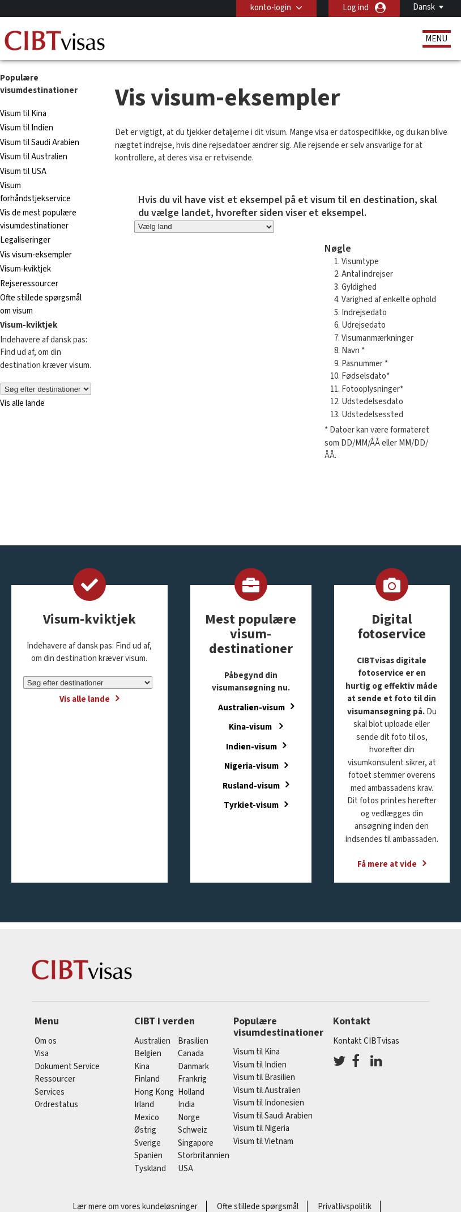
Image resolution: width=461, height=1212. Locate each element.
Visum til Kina (23, 114)
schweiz (192, 1130)
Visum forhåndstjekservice (35, 192)
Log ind (356, 8)
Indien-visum (251, 746)
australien (152, 1041)
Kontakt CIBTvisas (366, 1041)
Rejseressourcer (29, 284)
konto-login (270, 8)
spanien (148, 1156)
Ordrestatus (56, 1105)
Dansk (424, 7)
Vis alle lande (22, 403)
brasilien (193, 1041)
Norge (189, 1118)
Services (50, 1092)
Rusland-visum (251, 785)
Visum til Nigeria (261, 1128)
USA (185, 1169)
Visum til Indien (26, 128)
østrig (145, 1130)
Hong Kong (154, 1092)
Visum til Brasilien (264, 1077)
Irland (144, 1105)
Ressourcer (55, 1079)
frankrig (192, 1079)
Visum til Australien (33, 157)
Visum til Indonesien (268, 1103)
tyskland (150, 1169)
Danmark (193, 1067)
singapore (196, 1143)
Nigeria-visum (251, 766)
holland (191, 1092)
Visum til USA (23, 171)
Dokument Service (67, 1067)
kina (142, 1067)
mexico (146, 1118)
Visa (42, 1054)
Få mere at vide (387, 864)
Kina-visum (251, 727)
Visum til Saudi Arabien (39, 143)
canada (191, 1054)
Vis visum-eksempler (36, 255)
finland (147, 1079)
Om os (46, 1041)
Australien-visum (251, 707)
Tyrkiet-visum (251, 805)
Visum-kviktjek (25, 269)
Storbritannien (203, 1156)
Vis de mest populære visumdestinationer (38, 219)
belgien (147, 1054)
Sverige (147, 1143)
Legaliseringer (25, 240)
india (186, 1105)
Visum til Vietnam (263, 1141)
